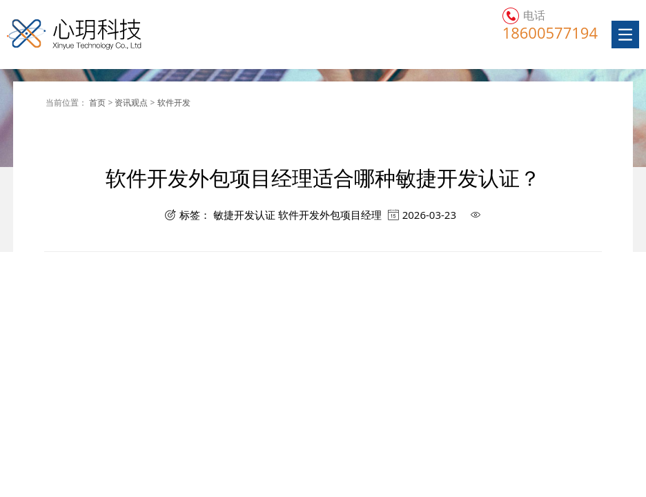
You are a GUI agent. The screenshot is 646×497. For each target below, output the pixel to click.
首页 (98, 102)
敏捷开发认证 (244, 215)
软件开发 (173, 102)
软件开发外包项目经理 (330, 215)
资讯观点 (131, 102)
